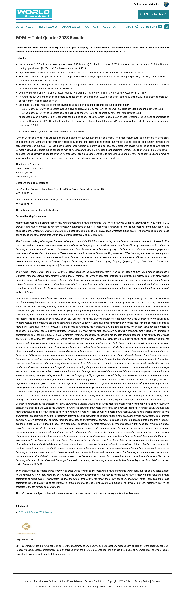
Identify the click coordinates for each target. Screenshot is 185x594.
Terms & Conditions (94, 581)
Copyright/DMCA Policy (120, 581)
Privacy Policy (142, 581)
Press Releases (48, 26)
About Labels (71, 26)
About (28, 581)
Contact (91, 26)
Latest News (24, 26)
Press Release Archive (45, 581)
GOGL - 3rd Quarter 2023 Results (35, 512)
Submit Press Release (70, 581)
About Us (109, 26)
